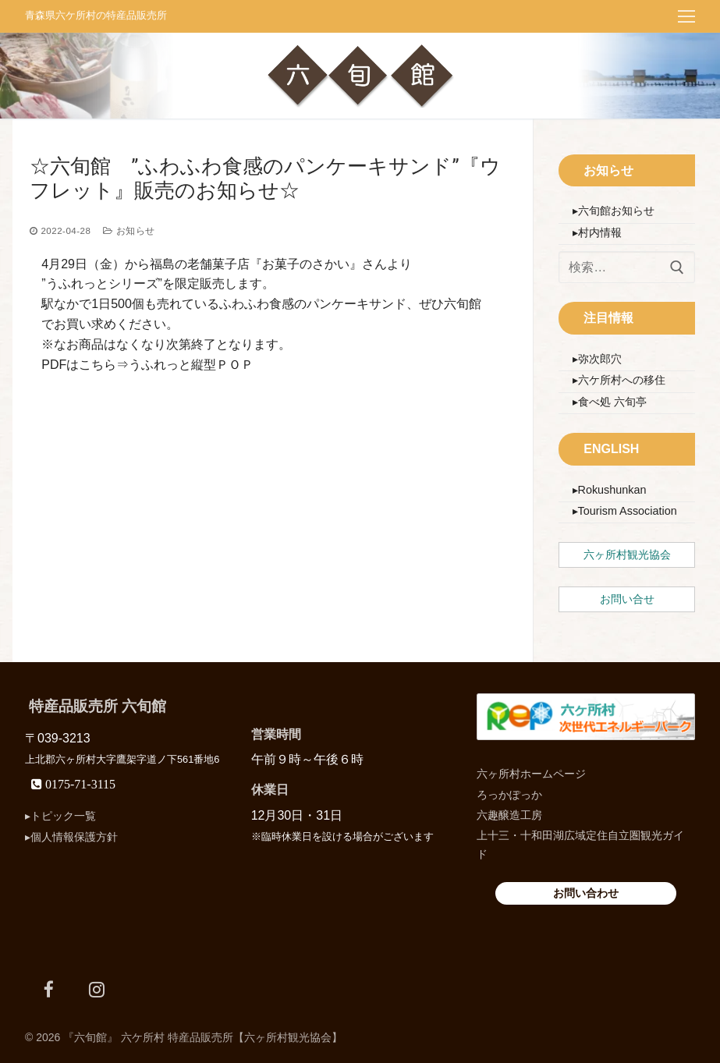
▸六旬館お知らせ (613, 210)
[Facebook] (49, 987)
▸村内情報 (597, 232)
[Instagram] (96, 987)
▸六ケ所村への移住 (619, 380)
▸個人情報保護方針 (71, 835)
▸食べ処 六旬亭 (610, 401)
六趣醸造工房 (509, 813)
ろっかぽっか (509, 793)
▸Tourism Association (625, 511)
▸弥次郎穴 (597, 359)
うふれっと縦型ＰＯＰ (191, 364)
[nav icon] (686, 16)
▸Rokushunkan (610, 490)
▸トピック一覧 (60, 815)
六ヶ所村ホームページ (531, 773)
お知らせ (128, 231)
